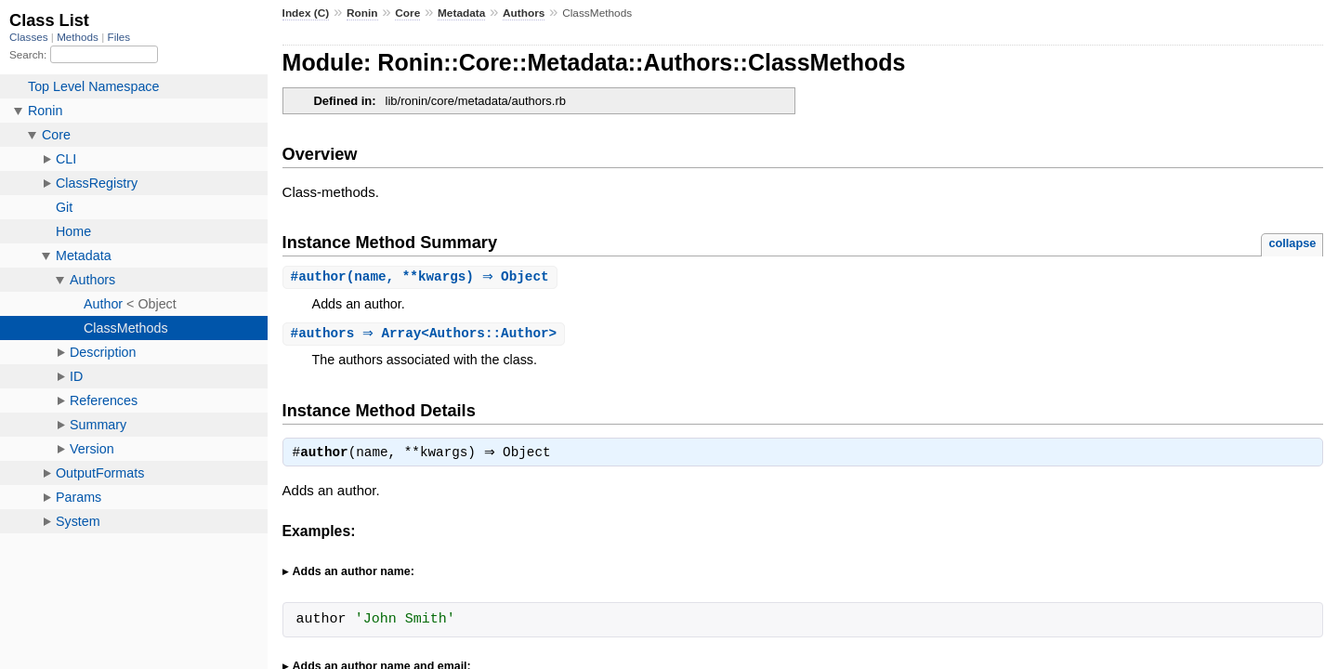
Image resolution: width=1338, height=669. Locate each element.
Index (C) (306, 13)
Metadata (461, 13)
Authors (523, 13)
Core (407, 13)
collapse (1292, 243)
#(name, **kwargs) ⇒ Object (422, 277)
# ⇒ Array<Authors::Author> (426, 335)
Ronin (362, 13)
